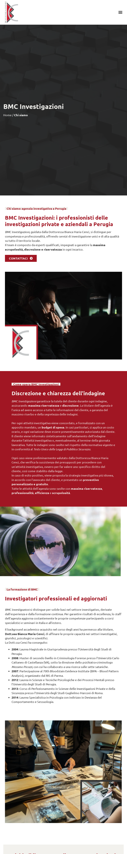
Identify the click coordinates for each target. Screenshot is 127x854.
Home (7, 115)
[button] (120, 12)
